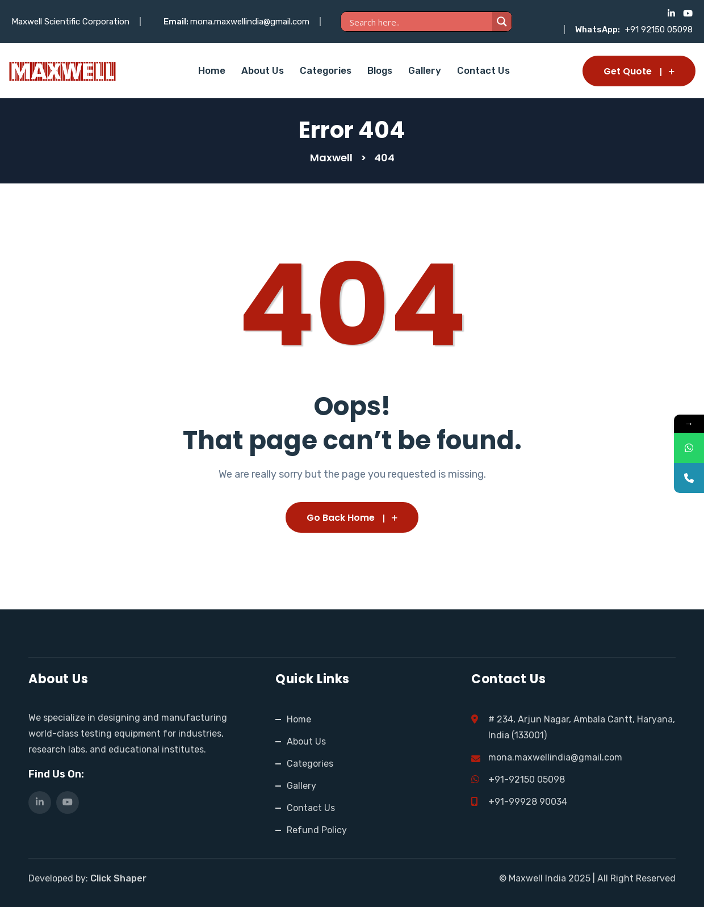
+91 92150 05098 (659, 29)
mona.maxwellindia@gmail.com (249, 21)
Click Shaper (118, 878)
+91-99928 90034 (527, 801)
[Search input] (419, 22)
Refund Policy (317, 830)
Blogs (379, 70)
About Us (262, 70)
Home (211, 70)
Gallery (424, 70)
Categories (325, 70)
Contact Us (483, 70)
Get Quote (639, 71)
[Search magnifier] (502, 21)
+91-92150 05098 (526, 779)
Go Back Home (352, 517)
